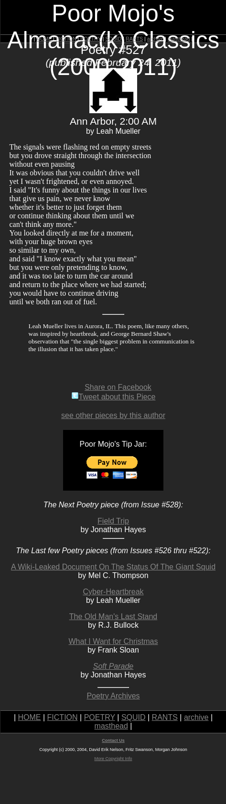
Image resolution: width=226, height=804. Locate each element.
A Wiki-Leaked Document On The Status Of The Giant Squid (113, 567)
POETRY (90, 39)
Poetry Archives (113, 696)
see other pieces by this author (113, 415)
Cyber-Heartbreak (113, 592)
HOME (44, 39)
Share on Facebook (118, 387)
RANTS (134, 39)
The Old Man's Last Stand (113, 616)
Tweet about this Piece (113, 397)
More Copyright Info (113, 758)
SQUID (113, 39)
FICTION (66, 39)
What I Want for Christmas (113, 641)
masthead (179, 39)
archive (155, 39)
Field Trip (113, 521)
